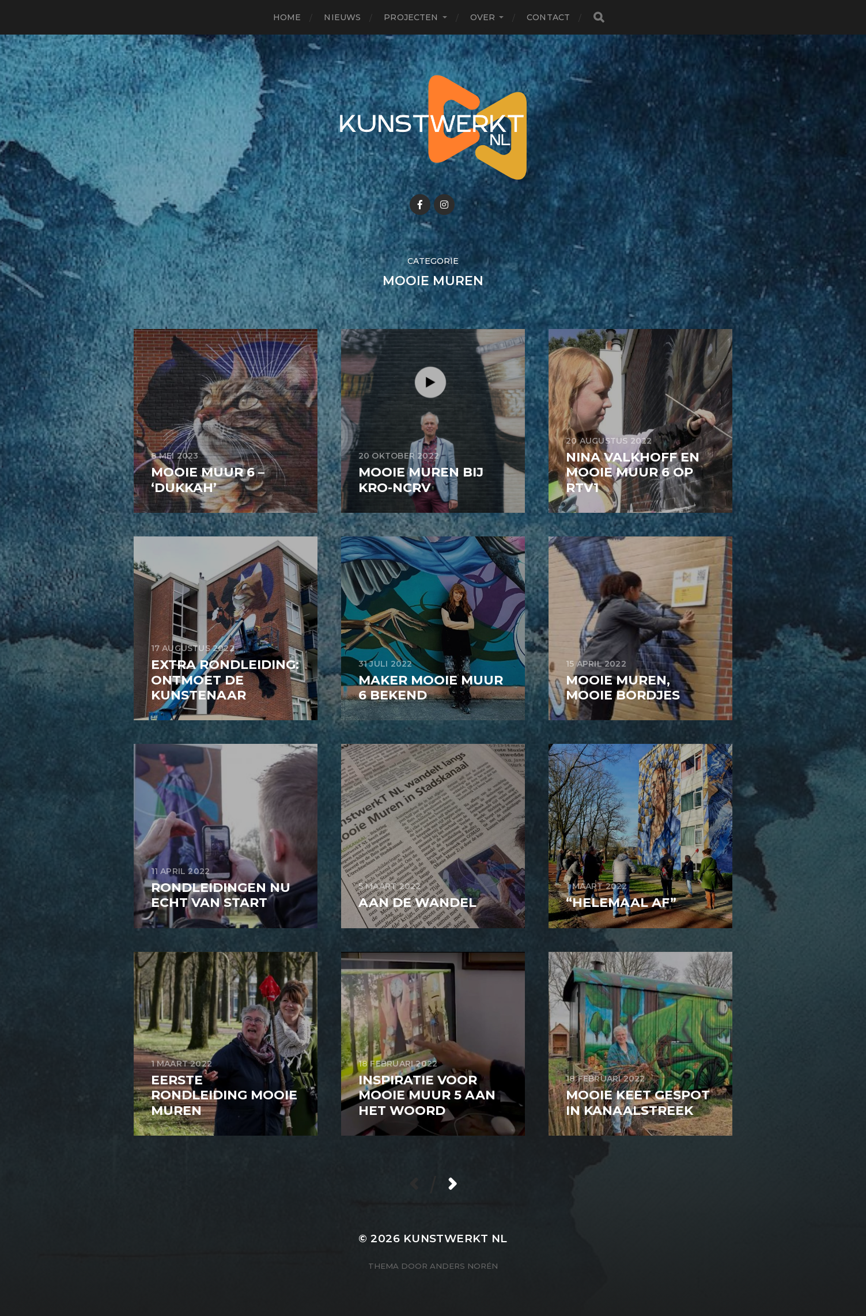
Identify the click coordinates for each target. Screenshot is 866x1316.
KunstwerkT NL (455, 1238)
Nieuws (342, 17)
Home (287, 17)
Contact (548, 17)
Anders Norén (464, 1265)
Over (483, 17)
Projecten (411, 17)
